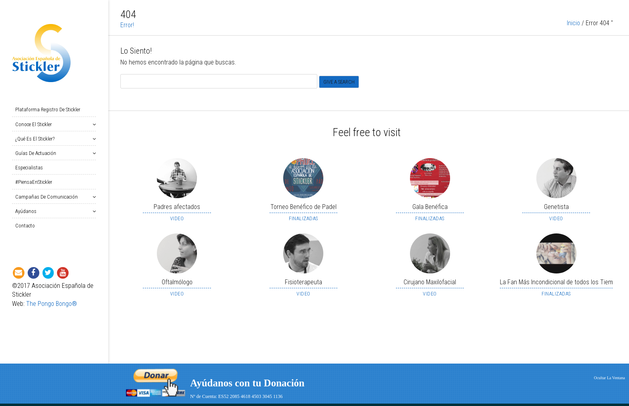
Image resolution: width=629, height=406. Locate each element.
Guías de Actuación (37, 153)
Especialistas (29, 168)
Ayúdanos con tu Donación (247, 383)
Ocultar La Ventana (609, 378)
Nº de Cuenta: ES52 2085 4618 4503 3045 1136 (236, 396)
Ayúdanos (27, 211)
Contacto (25, 226)
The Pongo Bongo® (51, 304)
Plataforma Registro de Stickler (47, 110)
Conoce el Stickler (35, 124)
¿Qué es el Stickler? (36, 139)
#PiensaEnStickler (33, 182)
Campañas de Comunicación (48, 197)
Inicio (573, 26)
